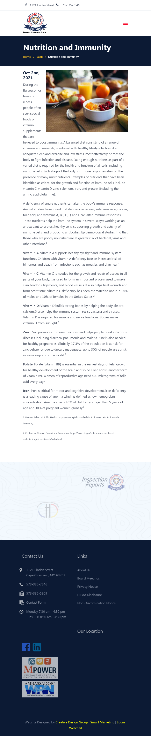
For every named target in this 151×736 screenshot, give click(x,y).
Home (27, 57)
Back (39, 57)
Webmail (75, 728)
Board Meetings (87, 578)
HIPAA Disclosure (88, 594)
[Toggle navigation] (125, 23)
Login (121, 722)
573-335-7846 (68, 5)
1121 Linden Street (39, 5)
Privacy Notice (86, 586)
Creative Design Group (72, 722)
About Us (82, 570)
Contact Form (34, 602)
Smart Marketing (102, 722)
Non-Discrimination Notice (95, 603)
